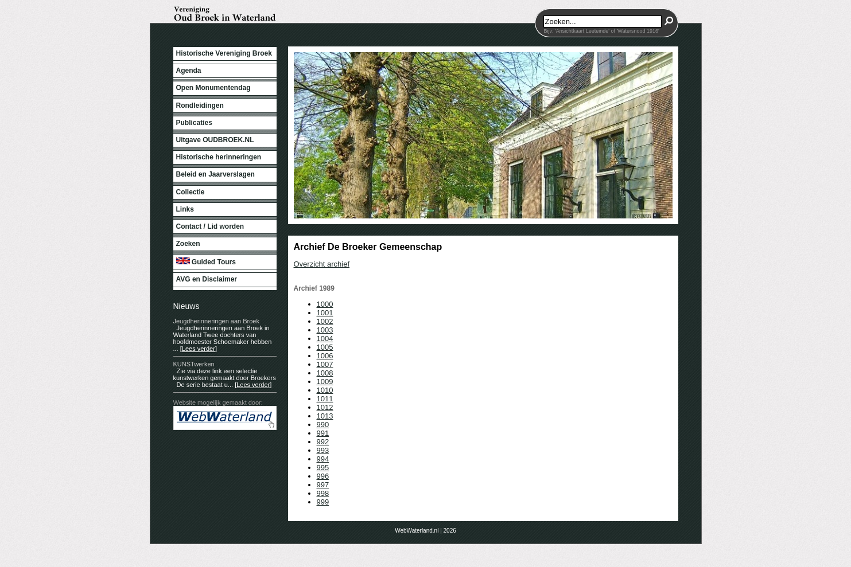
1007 (325, 364)
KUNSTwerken (194, 364)
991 (323, 433)
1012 (325, 407)
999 (323, 502)
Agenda (188, 71)
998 (323, 493)
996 (323, 476)
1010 (325, 390)
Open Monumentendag (213, 88)
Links (185, 209)
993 (323, 450)
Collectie (190, 192)
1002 (325, 321)
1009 (325, 381)
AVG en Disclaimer (207, 279)
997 (323, 484)
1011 (325, 398)
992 (323, 441)
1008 (325, 373)
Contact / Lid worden (210, 226)
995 (323, 467)
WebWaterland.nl (416, 530)
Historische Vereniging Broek (224, 53)
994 (323, 459)
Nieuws (186, 306)
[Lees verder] (198, 348)
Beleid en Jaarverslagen (215, 174)
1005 (325, 347)
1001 (325, 312)
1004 (325, 338)
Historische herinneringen (219, 157)
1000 (325, 304)
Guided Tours (206, 261)
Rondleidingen (200, 105)
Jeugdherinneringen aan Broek (216, 321)
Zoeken (188, 244)
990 (323, 424)
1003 (325, 330)
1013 (325, 416)
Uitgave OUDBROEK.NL (215, 140)
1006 (325, 355)
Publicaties (194, 123)
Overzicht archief (322, 264)
